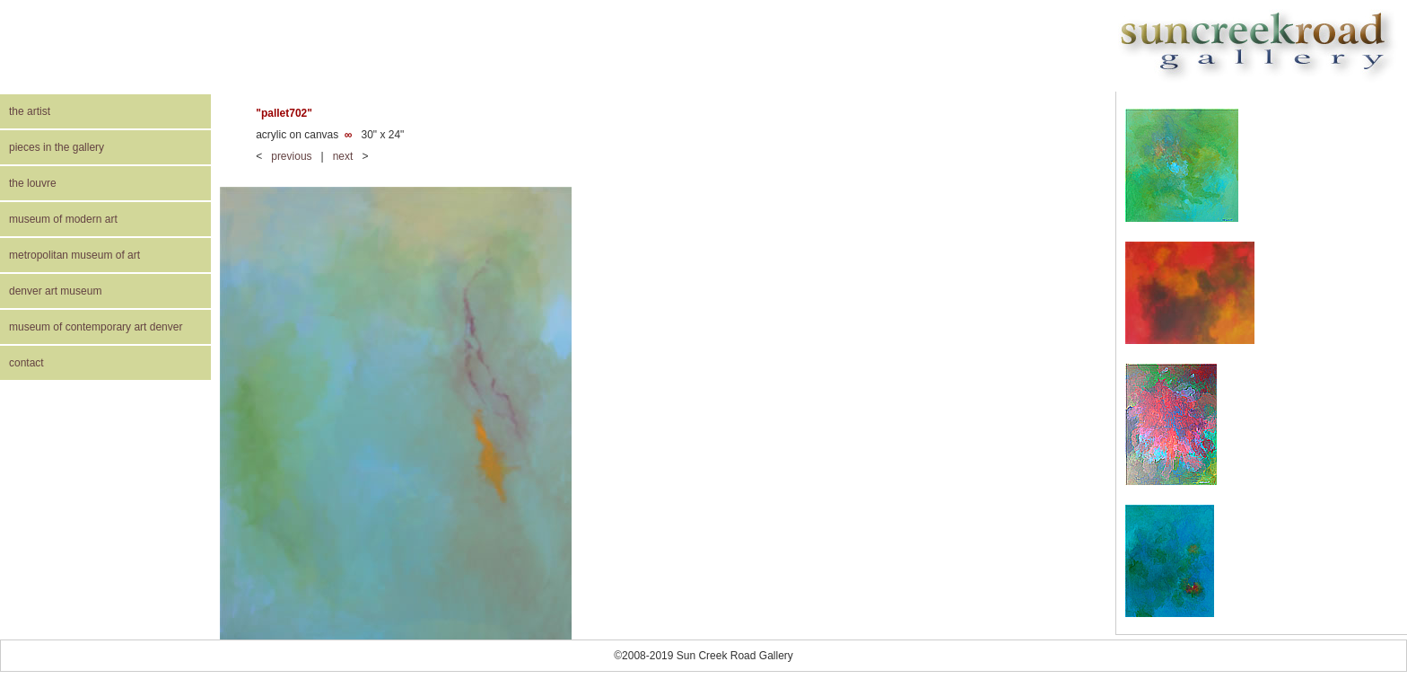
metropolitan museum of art (74, 255)
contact (26, 363)
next (343, 156)
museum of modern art (63, 219)
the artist (29, 111)
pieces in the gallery (56, 147)
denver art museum (55, 291)
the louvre (33, 183)
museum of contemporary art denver (95, 327)
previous (291, 156)
